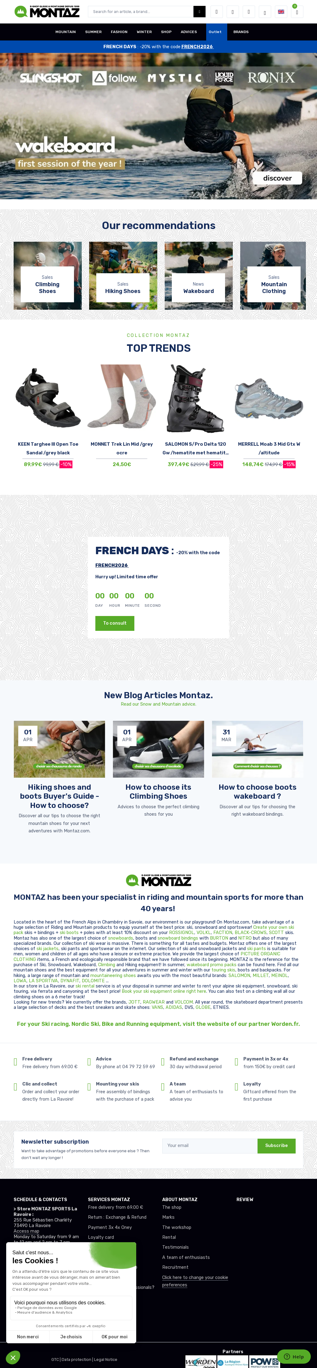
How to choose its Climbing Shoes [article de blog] (158, 792)
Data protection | (78, 1359)
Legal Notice (105, 1359)
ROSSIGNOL (181, 932)
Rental (169, 1237)
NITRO (245, 938)
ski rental (85, 986)
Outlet (215, 32)
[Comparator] (249, 12)
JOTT (134, 1002)
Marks (168, 1217)
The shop (171, 1207)
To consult (115, 623)
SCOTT (277, 932)
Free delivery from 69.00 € (115, 1207)
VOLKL (204, 932)
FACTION (222, 932)
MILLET (261, 975)
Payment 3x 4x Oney (110, 1227)
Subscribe (276, 1145)
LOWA (20, 981)
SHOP (166, 32)
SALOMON (239, 975)
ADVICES (189, 32)
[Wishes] (233, 12)
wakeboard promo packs (212, 964)
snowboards (120, 938)
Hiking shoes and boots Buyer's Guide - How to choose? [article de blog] (59, 796)
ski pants (256, 948)
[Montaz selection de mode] (265, 12)
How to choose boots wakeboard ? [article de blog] (258, 792)
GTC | (56, 1359)
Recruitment (175, 1267)
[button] (217, 12)
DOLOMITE (94, 981)
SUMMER (93, 32)
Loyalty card (101, 1237)
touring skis (223, 970)
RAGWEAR (154, 1002)
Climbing (107, 964)
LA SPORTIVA (43, 981)
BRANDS (241, 32)
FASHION (119, 32)
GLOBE (203, 1007)
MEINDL (279, 975)
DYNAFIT (69, 981)
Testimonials (175, 1247)
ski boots (70, 932)
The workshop (176, 1227)
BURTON (219, 938)
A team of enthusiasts (186, 1257)
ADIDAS (174, 1007)
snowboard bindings (178, 938)
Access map (26, 1231)
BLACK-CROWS (251, 932)
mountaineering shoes (113, 975)
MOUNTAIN (65, 32)
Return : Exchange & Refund (117, 1217)
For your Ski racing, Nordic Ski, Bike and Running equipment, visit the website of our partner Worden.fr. (158, 1024)
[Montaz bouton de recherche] (199, 11)
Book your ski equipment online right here (164, 991)
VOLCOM (184, 1002)
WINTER (144, 32)
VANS (157, 1007)
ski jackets (48, 948)
